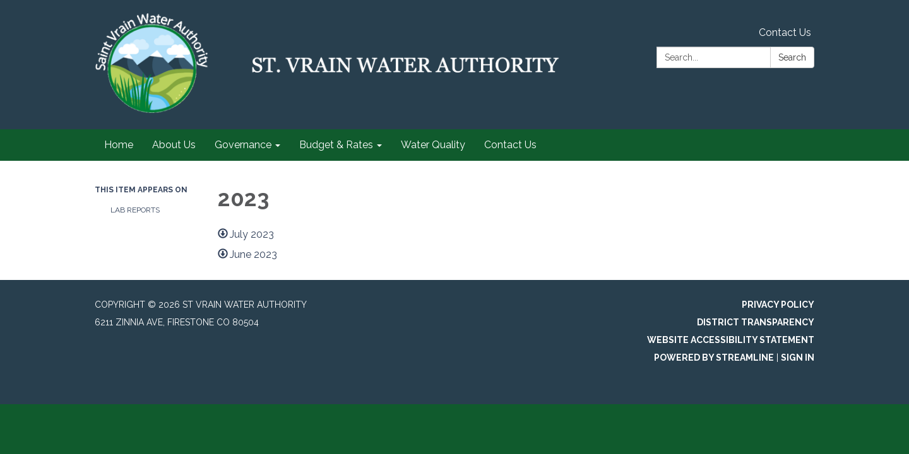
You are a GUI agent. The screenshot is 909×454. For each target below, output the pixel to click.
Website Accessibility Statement (730, 340)
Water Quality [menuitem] (433, 145)
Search (792, 57)
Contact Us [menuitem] (510, 145)
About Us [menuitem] (174, 145)
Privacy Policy (778, 305)
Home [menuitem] (118, 145)
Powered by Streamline (714, 357)
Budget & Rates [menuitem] (336, 145)
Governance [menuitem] (243, 145)
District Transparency (755, 322)
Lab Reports (135, 210)
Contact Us (785, 32)
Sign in (797, 357)
